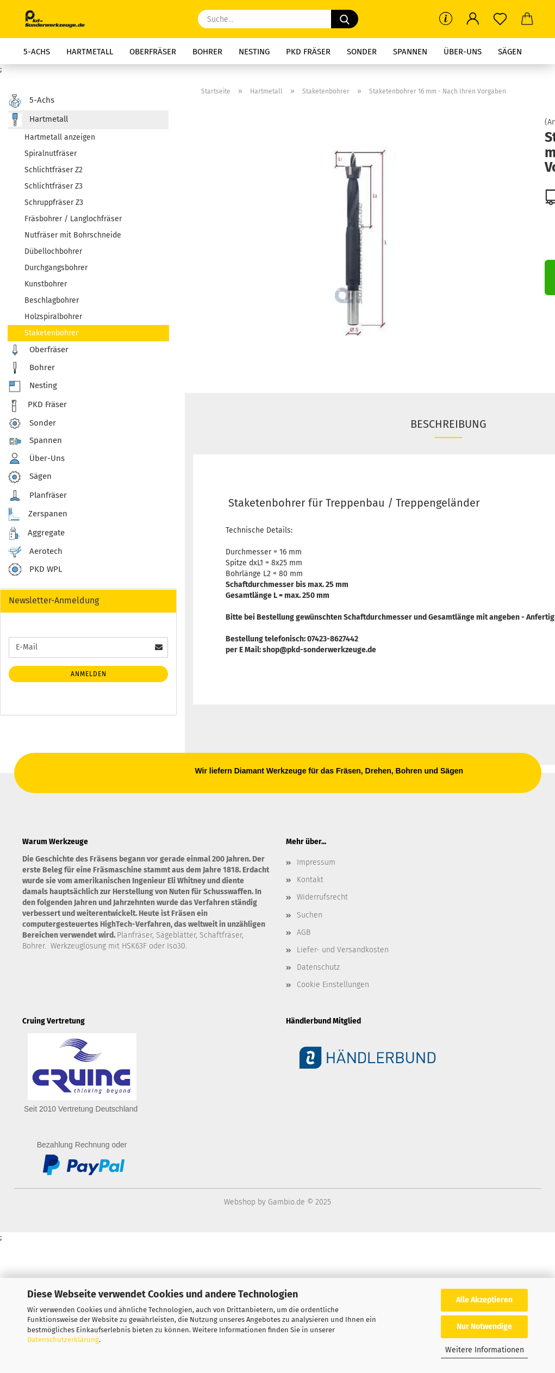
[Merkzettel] (500, 19)
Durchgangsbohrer (56, 267)
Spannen (410, 52)
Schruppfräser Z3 (53, 202)
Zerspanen (37, 514)
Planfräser (37, 495)
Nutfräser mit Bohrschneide (72, 235)
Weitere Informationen (484, 1350)
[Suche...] (344, 19)
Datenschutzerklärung (63, 1339)
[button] (473, 19)
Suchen (309, 915)
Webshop (239, 1202)
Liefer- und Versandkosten (343, 949)
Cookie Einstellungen (333, 984)
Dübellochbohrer (53, 251)
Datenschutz (318, 967)
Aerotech (35, 552)
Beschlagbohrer (51, 300)
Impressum (316, 862)
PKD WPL (35, 570)
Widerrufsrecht (322, 897)
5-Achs (36, 52)
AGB (303, 932)
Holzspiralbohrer (53, 316)
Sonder (362, 52)
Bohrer (207, 52)
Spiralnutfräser (50, 153)
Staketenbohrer (51, 333)
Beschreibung (448, 423)
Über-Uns (463, 52)
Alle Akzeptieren (484, 1300)
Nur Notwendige (484, 1326)
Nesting (254, 52)
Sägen (510, 52)
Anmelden (89, 674)
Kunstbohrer (45, 284)
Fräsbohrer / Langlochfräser (73, 218)
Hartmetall (89, 52)
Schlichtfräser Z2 (53, 169)
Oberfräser (152, 52)
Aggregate (36, 533)
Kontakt (310, 879)
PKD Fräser (308, 52)
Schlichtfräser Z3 (53, 186)
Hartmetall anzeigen (59, 137)
